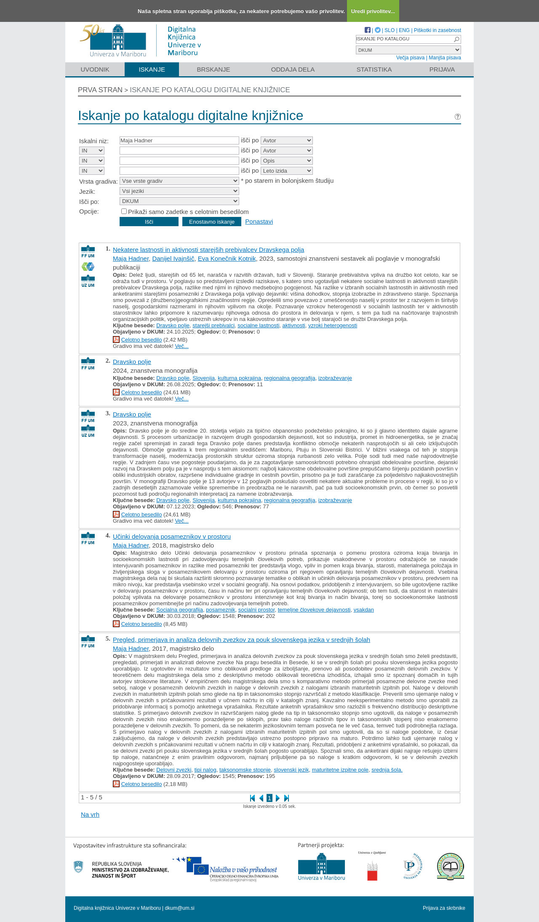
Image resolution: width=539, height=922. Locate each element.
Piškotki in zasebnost (437, 30)
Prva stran (100, 90)
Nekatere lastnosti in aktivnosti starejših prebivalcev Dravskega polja (208, 249)
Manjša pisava (445, 58)
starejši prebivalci (213, 325)
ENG (404, 30)
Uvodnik (94, 69)
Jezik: (87, 191)
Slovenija (203, 378)
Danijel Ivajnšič (173, 258)
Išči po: (89, 201)
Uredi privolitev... (373, 11)
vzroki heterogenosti (332, 325)
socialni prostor (256, 610)
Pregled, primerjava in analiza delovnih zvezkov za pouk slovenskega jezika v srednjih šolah (241, 639)
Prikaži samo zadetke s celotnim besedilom (188, 211)
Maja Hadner (131, 258)
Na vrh (90, 814)
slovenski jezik (291, 770)
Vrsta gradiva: (98, 181)
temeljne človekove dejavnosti (314, 610)
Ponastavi (259, 221)
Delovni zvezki (173, 770)
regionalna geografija (289, 378)
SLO (389, 30)
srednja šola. (387, 770)
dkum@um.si (180, 908)
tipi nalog (205, 770)
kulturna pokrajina (239, 378)
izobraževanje (335, 378)
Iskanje (152, 69)
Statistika (374, 69)
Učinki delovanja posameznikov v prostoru (172, 536)
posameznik (220, 610)
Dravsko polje (172, 325)
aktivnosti (294, 325)
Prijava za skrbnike (444, 908)
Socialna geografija (179, 610)
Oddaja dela (293, 69)
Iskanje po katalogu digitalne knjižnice (210, 90)
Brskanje (213, 69)
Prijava (442, 69)
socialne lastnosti (258, 325)
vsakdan (364, 610)
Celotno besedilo (141, 340)
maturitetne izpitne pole (340, 770)
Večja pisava (410, 58)
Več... (182, 346)
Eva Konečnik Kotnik (227, 258)
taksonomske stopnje (245, 770)
